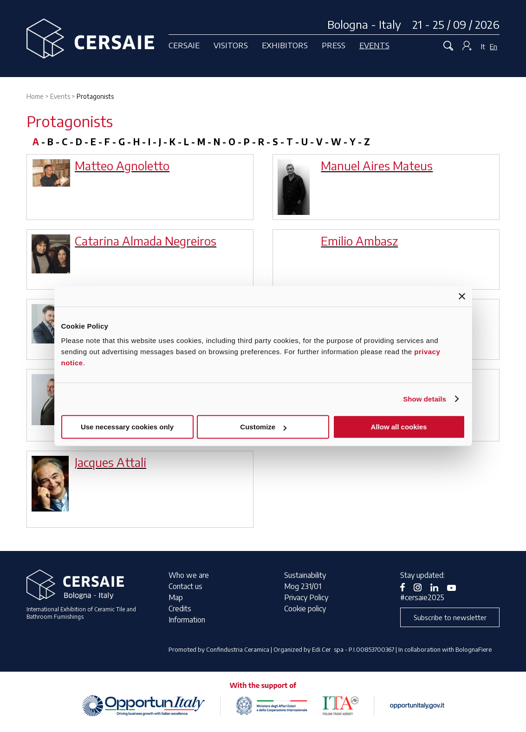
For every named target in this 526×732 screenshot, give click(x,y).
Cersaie (184, 45)
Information (187, 619)
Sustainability (305, 575)
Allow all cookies (399, 427)
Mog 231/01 (302, 586)
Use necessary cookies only (127, 427)
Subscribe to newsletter (450, 617)
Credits (180, 608)
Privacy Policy (306, 597)
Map (176, 597)
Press (333, 45)
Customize (263, 427)
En (493, 46)
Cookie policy (305, 608)
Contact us (185, 586)
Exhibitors (285, 45)
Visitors (231, 45)
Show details (424, 399)
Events (374, 45)
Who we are (189, 575)
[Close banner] (462, 296)
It (483, 46)
